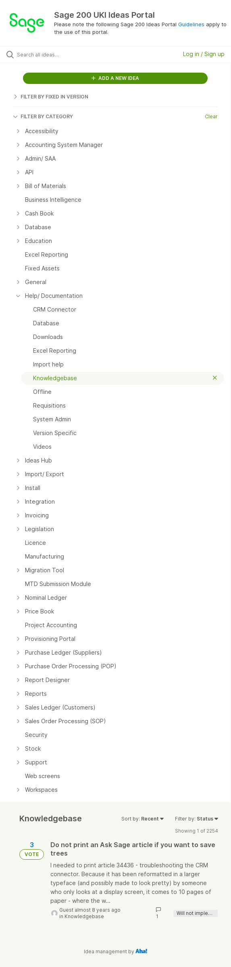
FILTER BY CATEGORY (43, 116)
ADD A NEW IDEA (115, 78)
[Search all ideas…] (63, 54)
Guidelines (191, 24)
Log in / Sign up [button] (204, 53)
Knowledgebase (84, 916)
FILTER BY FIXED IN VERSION (50, 97)
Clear (211, 116)
